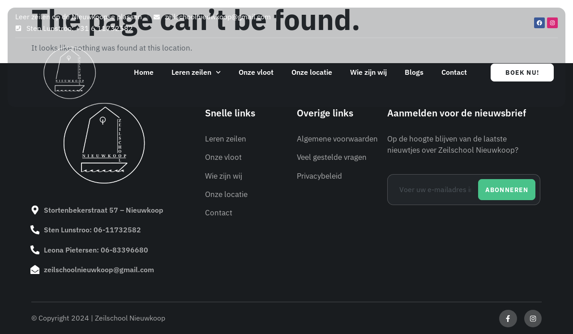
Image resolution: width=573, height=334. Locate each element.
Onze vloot (256, 72)
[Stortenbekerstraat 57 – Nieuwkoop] (35, 210)
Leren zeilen (196, 72)
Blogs (414, 72)
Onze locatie (311, 72)
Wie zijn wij (368, 72)
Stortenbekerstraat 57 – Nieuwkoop (103, 210)
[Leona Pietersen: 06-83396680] (35, 249)
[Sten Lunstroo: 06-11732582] (35, 230)
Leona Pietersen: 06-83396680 (96, 249)
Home (144, 72)
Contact (454, 72)
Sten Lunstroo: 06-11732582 (92, 229)
